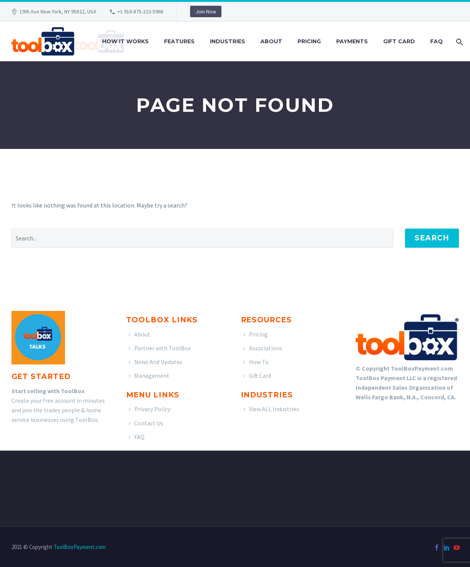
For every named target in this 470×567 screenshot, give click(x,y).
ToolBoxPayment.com (80, 547)
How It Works (125, 41)
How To (259, 362)
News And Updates (158, 362)
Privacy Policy (152, 409)
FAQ (436, 41)
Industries (227, 41)
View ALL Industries (274, 409)
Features (179, 41)
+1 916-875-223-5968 (140, 11)
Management (151, 375)
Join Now (205, 11)
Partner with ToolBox (162, 348)
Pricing (309, 41)
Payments (352, 41)
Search (432, 238)
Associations (265, 348)
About (271, 41)
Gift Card (399, 41)
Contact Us (148, 423)
